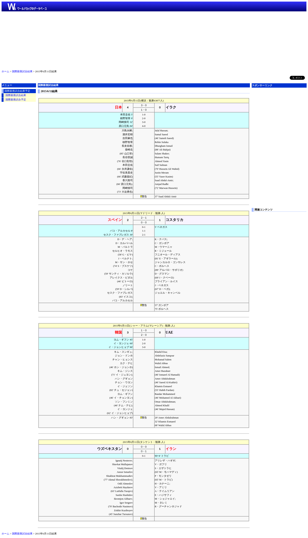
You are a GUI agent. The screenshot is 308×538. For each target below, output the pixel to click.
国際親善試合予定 (16, 99)
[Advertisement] (154, 39)
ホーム (5, 71)
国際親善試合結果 (22, 71)
